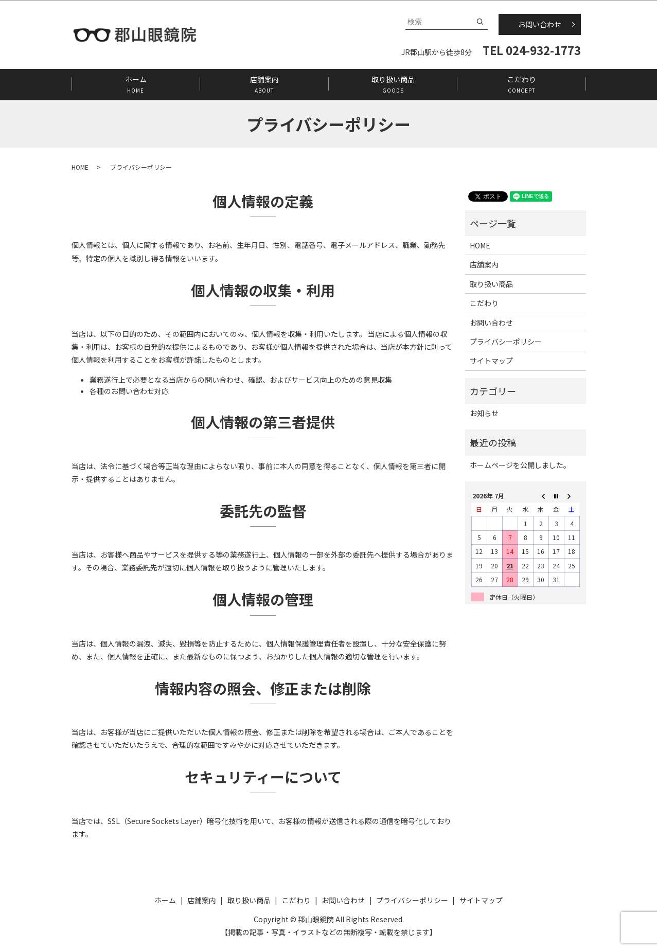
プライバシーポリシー (506, 341)
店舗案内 (264, 84)
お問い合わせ (539, 24)
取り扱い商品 (393, 84)
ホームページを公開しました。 (520, 465)
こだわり (521, 84)
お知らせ (484, 413)
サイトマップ (491, 360)
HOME (80, 167)
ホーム (135, 84)
